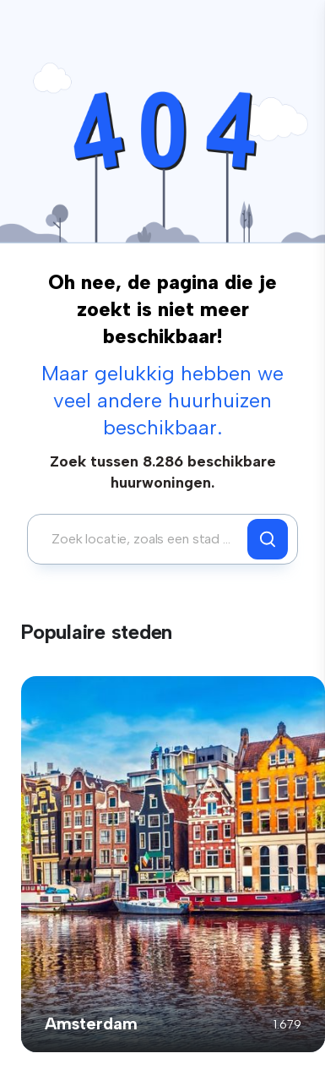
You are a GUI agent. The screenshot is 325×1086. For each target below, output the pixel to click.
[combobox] (141, 539)
